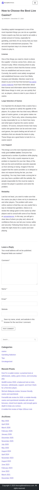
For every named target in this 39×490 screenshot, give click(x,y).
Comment (6, 260)
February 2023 (7, 468)
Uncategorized (7, 361)
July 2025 (5, 444)
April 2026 (5, 424)
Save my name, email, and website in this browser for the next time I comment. (19, 320)
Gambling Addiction (9, 355)
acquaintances (9, 216)
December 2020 (7, 478)
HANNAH (7, 18)
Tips (3, 358)
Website (5, 309)
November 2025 (7, 441)
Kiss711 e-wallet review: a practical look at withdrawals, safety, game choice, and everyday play (19, 376)
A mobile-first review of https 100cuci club (17, 409)
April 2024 (5, 454)
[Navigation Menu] (35, 3)
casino (4, 351)
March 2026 (6, 428)
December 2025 (7, 438)
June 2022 (5, 471)
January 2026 (7, 434)
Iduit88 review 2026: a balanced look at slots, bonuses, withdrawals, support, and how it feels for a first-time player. (19, 385)
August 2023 (6, 461)
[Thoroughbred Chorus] (8, 2)
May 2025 (5, 448)
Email (4, 299)
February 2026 (7, 431)
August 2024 (6, 451)
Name (4, 289)
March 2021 (6, 475)
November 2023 (7, 458)
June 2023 (5, 464)
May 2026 (5, 421)
